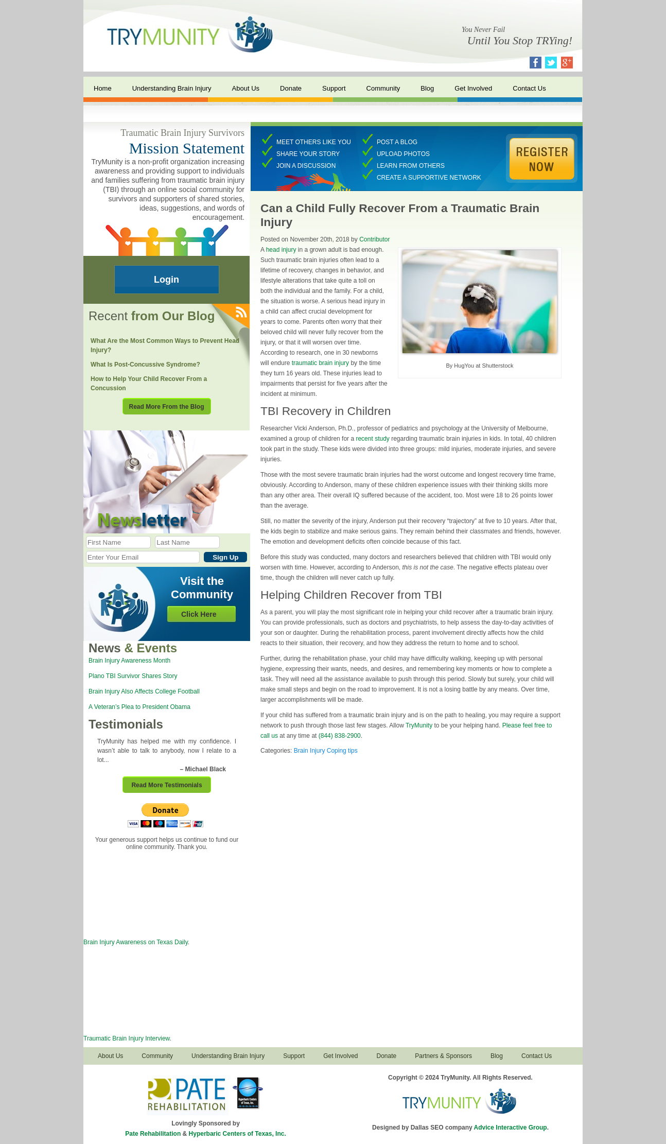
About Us (245, 88)
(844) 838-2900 (340, 735)
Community (383, 88)
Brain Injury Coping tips (326, 750)
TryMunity (419, 725)
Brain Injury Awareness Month (129, 660)
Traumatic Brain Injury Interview (126, 1038)
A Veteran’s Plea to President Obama (139, 706)
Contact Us (529, 88)
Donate (291, 88)
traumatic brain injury (320, 363)
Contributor (374, 239)
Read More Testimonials (166, 785)
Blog (427, 88)
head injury (281, 249)
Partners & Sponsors (443, 1056)
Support (334, 88)
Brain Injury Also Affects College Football (144, 691)
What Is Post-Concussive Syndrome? (145, 364)
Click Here (198, 614)
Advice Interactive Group (510, 1127)
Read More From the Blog (166, 406)
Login (166, 279)
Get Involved (473, 88)
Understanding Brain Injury (172, 88)
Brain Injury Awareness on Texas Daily (135, 942)
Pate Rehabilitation (153, 1133)
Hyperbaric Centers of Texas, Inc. (237, 1133)
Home (103, 88)
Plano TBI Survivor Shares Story (133, 676)
